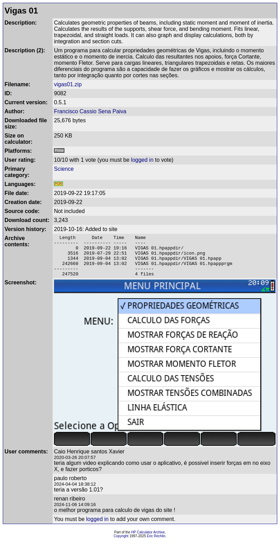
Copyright (121, 544)
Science (64, 169)
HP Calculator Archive (148, 540)
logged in (142, 160)
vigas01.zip (68, 84)
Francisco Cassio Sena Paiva (90, 111)
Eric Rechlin (156, 544)
